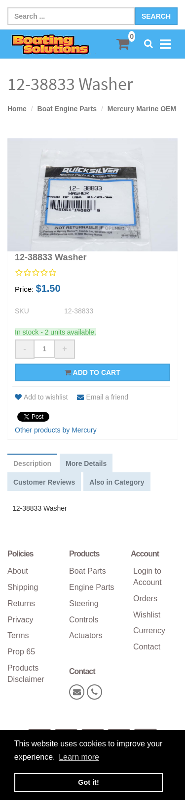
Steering (84, 603)
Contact (146, 647)
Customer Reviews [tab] (44, 482)
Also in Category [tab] (116, 482)
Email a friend (102, 397)
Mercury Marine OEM (142, 109)
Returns (21, 603)
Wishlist (146, 615)
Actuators (86, 635)
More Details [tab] (86, 463)
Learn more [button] (79, 757)
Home (17, 109)
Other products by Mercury (56, 430)
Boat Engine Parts (67, 109)
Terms (18, 635)
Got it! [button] (88, 782)
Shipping (22, 587)
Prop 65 (21, 651)
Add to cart (92, 372)
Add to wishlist (41, 397)
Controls (84, 619)
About (17, 571)
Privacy (20, 619)
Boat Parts (87, 571)
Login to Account (147, 576)
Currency (149, 630)
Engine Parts (91, 587)
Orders (145, 598)
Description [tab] (32, 463)
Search (156, 16)
